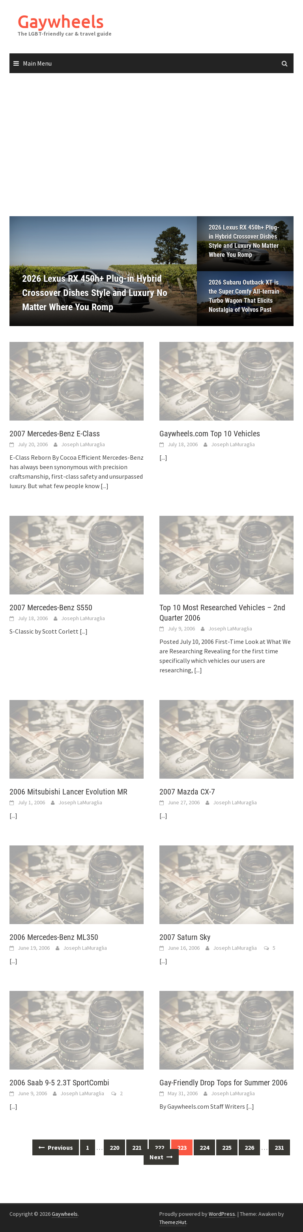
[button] (177, 271)
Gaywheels (60, 21)
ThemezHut (172, 1222)
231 (279, 1147)
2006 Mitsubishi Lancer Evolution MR (68, 791)
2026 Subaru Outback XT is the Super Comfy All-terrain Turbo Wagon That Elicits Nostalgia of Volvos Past (244, 296)
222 (159, 1147)
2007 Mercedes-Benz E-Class (54, 433)
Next (161, 1157)
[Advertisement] (151, 145)
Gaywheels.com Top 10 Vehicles (209, 433)
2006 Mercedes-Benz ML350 (53, 937)
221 (137, 1147)
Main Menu (37, 63)
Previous (55, 1147)
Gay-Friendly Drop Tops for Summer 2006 (223, 1082)
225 (227, 1147)
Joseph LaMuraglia (83, 444)
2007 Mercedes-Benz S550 (50, 607)
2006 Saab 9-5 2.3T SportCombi (59, 1082)
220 (114, 1147)
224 (204, 1147)
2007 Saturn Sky (184, 937)
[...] (104, 486)
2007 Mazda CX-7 (187, 791)
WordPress (222, 1213)
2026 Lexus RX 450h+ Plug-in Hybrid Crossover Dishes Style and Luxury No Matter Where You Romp (244, 241)
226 (249, 1147)
